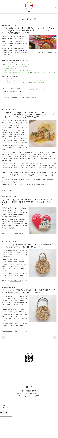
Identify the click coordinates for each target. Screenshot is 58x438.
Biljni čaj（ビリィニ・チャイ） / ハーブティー (44, 72)
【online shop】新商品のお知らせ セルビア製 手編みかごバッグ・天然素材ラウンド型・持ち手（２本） (28, 245)
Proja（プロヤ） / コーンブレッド (11, 68)
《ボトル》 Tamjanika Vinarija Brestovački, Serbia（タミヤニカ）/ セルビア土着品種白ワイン (26, 82)
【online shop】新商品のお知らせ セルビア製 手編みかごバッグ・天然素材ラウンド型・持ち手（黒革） (28, 291)
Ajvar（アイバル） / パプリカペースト (12, 63)
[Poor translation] (5, 412)
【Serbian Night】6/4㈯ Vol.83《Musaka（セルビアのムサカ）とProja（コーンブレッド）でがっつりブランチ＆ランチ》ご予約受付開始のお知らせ (28, 30)
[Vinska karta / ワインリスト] (11, 89)
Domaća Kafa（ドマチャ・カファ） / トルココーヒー (16, 72)
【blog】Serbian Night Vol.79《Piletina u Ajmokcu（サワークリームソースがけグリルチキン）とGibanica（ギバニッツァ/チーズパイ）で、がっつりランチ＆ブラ (28, 114)
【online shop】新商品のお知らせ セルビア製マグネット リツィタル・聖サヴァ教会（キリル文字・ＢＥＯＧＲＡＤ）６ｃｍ (29, 201)
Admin (33, 396)
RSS (37, 396)
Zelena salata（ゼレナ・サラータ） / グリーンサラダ (16, 64)
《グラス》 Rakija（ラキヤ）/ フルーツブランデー (15, 79)
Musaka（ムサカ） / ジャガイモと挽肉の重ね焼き (15, 66)
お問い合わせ (39, 89)
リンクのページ (19, 97)
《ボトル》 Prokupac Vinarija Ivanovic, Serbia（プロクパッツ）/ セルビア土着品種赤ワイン (25, 80)
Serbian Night (29, 390)
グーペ (28, 396)
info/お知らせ (29, 18)
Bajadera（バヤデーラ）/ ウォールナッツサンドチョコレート (17, 70)
